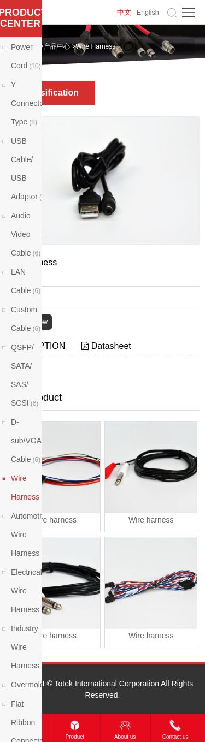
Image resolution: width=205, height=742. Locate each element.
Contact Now (29, 322)
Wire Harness (96, 46)
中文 (124, 12)
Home (29, 46)
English (148, 12)
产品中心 (57, 46)
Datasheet (106, 346)
